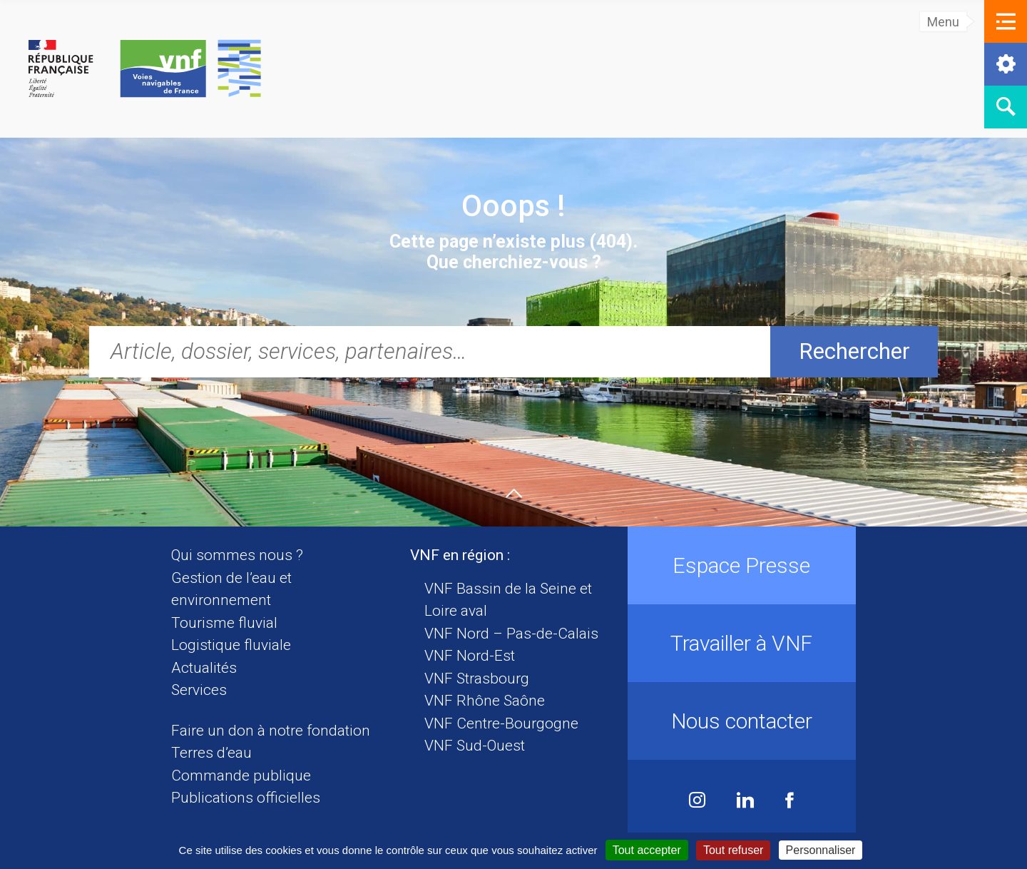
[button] (1005, 21)
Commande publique (241, 775)
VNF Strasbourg (476, 678)
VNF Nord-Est (469, 655)
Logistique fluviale (231, 645)
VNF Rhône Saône (484, 700)
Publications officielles (245, 797)
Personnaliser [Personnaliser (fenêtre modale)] (821, 850)
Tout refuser (733, 850)
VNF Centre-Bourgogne (501, 723)
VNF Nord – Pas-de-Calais (511, 633)
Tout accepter (647, 850)
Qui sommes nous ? (237, 555)
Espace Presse (741, 565)
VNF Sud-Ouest (474, 745)
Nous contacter (741, 720)
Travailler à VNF (741, 643)
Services (199, 689)
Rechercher (854, 351)
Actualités (204, 667)
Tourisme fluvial (224, 622)
